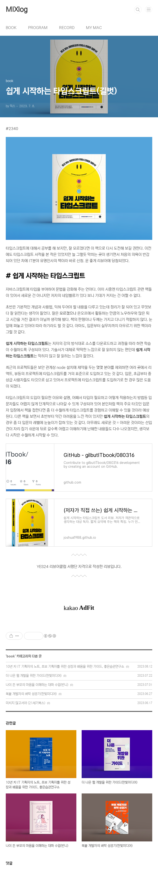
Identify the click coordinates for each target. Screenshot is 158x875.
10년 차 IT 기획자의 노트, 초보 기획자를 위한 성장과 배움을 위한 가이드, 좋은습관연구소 (65, 666)
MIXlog (17, 9)
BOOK (11, 27)
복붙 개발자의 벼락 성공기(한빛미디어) (31, 694)
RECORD (66, 27)
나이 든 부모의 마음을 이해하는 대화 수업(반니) (37, 685)
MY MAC (94, 27)
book (10, 656)
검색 (137, 9)
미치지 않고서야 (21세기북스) (25, 703)
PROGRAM (38, 27)
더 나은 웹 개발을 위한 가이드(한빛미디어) (33, 676)
